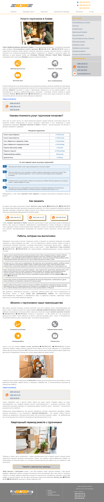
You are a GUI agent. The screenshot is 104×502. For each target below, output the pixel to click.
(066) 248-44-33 (15, 106)
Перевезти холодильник (80, 48)
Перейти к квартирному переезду (36, 467)
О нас (91, 12)
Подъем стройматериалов (81, 54)
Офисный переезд (78, 41)
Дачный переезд (78, 35)
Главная (13, 12)
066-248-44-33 (84, 5)
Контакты (79, 12)
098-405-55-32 (84, 2)
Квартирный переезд (79, 32)
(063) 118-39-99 (14, 109)
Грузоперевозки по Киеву (81, 22)
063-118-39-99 (84, 8)
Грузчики (44, 12)
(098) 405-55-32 (15, 103)
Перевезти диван (78, 45)
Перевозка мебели (78, 51)
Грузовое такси (28, 12)
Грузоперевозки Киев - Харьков (83, 38)
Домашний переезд (61, 12)
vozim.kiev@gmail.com (84, 73)
